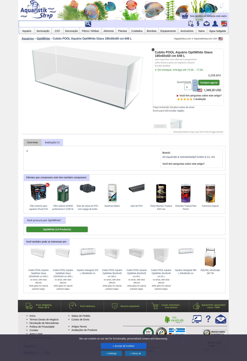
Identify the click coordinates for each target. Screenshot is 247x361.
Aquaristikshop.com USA (208, 38)
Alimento (109, 30)
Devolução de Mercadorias (44, 323)
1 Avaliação (199, 99)
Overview (32, 142)
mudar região (176, 110)
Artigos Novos (79, 326)
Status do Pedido (80, 315)
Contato (33, 330)
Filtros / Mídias (90, 30)
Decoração (71, 30)
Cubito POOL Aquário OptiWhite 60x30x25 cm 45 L (137, 273)
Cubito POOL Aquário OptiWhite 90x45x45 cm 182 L (112, 273)
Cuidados (136, 30)
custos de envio (186, 107)
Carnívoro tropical (210, 206)
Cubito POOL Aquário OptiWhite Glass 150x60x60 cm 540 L (38, 273)
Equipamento (168, 30)
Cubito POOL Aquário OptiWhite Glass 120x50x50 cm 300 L (63, 273)
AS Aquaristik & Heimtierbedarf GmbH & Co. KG (188, 157)
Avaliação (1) (52, 142)
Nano (201, 30)
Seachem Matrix (112, 206)
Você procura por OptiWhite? (44, 220)
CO (57, 30)
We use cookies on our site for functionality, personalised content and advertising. (123, 338)
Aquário (26, 30)
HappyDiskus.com (182, 38)
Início (32, 315)
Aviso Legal (35, 333)
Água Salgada (217, 30)
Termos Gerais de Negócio (44, 319)
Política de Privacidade (41, 326)
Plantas (122, 30)
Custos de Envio (80, 319)
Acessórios (186, 30)
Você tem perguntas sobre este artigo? (199, 95)
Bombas (151, 30)
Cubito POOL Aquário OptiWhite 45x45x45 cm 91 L (161, 273)
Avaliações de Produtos (84, 330)
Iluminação (43, 30)
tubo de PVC (137, 206)
